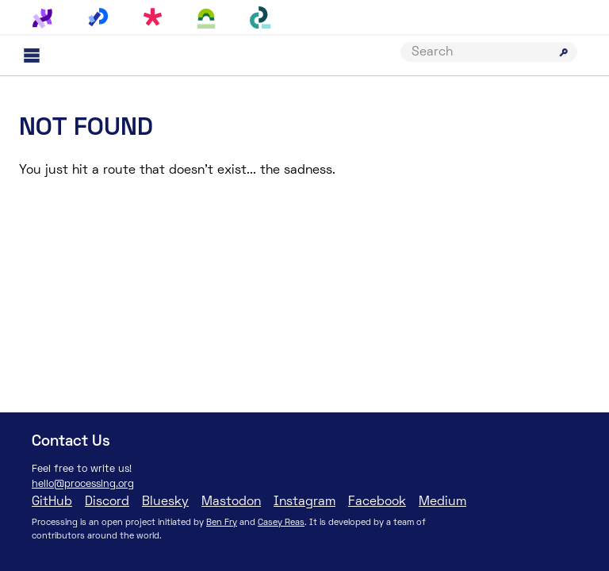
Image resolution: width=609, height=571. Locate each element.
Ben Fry (221, 523)
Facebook (377, 502)
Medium (442, 502)
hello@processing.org (83, 484)
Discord (107, 502)
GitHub (52, 502)
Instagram (304, 502)
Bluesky (165, 502)
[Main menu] (31, 55)
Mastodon (231, 502)
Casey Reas (281, 523)
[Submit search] (563, 52)
